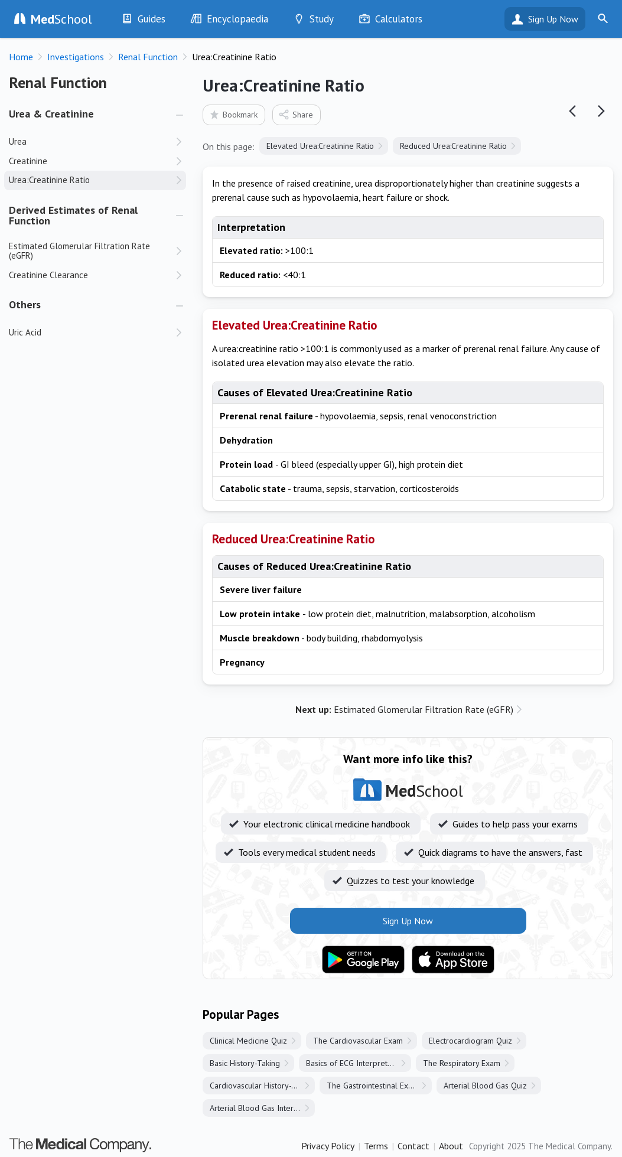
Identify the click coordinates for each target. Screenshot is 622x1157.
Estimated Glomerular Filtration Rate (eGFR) (404, 709)
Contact (413, 1146)
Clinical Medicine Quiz (248, 1040)
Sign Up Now (553, 19)
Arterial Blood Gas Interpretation (262, 1108)
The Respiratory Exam (461, 1063)
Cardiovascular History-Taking (262, 1085)
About (451, 1146)
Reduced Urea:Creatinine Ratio (453, 146)
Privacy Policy (327, 1146)
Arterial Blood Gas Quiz (485, 1085)
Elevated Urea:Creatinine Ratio (320, 146)
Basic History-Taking (245, 1063)
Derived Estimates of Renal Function (73, 215)
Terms (376, 1146)
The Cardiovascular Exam (358, 1040)
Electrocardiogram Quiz (470, 1040)
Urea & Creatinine (51, 113)
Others (25, 304)
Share (295, 114)
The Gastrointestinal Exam (373, 1085)
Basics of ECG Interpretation (355, 1063)
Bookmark (233, 114)
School (61, 19)
